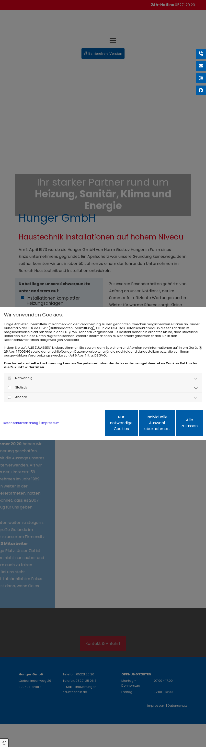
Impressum (50, 410)
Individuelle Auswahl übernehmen (134, 424)
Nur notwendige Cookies (87, 425)
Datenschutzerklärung (20, 410)
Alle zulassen (180, 425)
